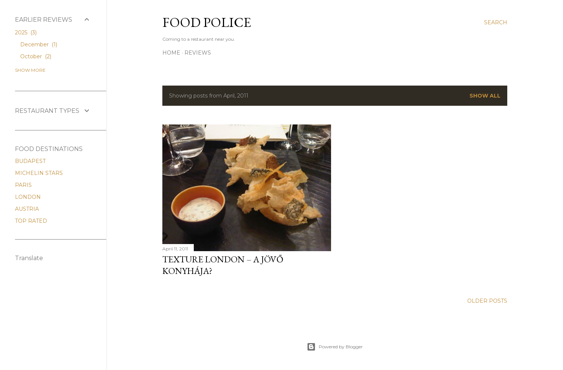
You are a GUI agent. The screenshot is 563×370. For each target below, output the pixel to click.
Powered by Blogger (335, 346)
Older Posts (487, 300)
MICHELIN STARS (39, 173)
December (38, 44)
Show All (485, 95)
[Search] (495, 22)
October (35, 56)
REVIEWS (197, 52)
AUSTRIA (27, 209)
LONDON (28, 197)
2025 (26, 32)
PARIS (23, 185)
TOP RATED (31, 221)
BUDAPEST (30, 161)
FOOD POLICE (206, 22)
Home (171, 52)
